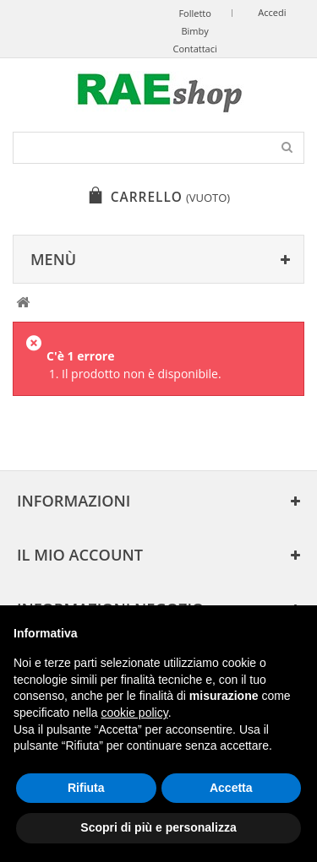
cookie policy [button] (134, 712)
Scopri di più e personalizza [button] (158, 827)
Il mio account (80, 555)
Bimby (194, 30)
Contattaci (194, 48)
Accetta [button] (231, 787)
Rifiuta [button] (86, 787)
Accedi (272, 12)
